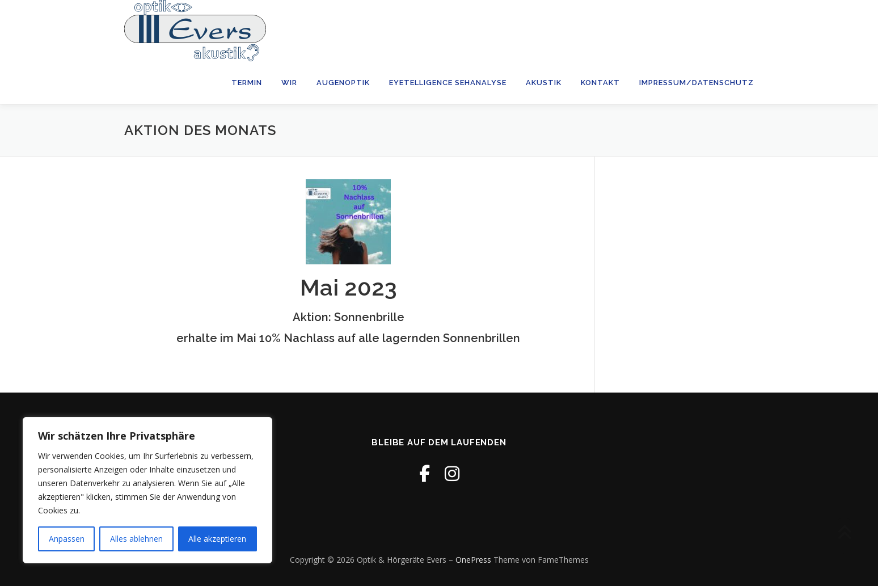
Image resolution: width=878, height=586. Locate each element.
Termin (246, 82)
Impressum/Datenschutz (696, 82)
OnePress (473, 559)
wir (289, 82)
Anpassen (67, 538)
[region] (147, 490)
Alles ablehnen (136, 538)
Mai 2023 (348, 287)
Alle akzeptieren (217, 538)
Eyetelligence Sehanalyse (447, 82)
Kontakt (600, 82)
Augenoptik (343, 82)
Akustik (544, 82)
